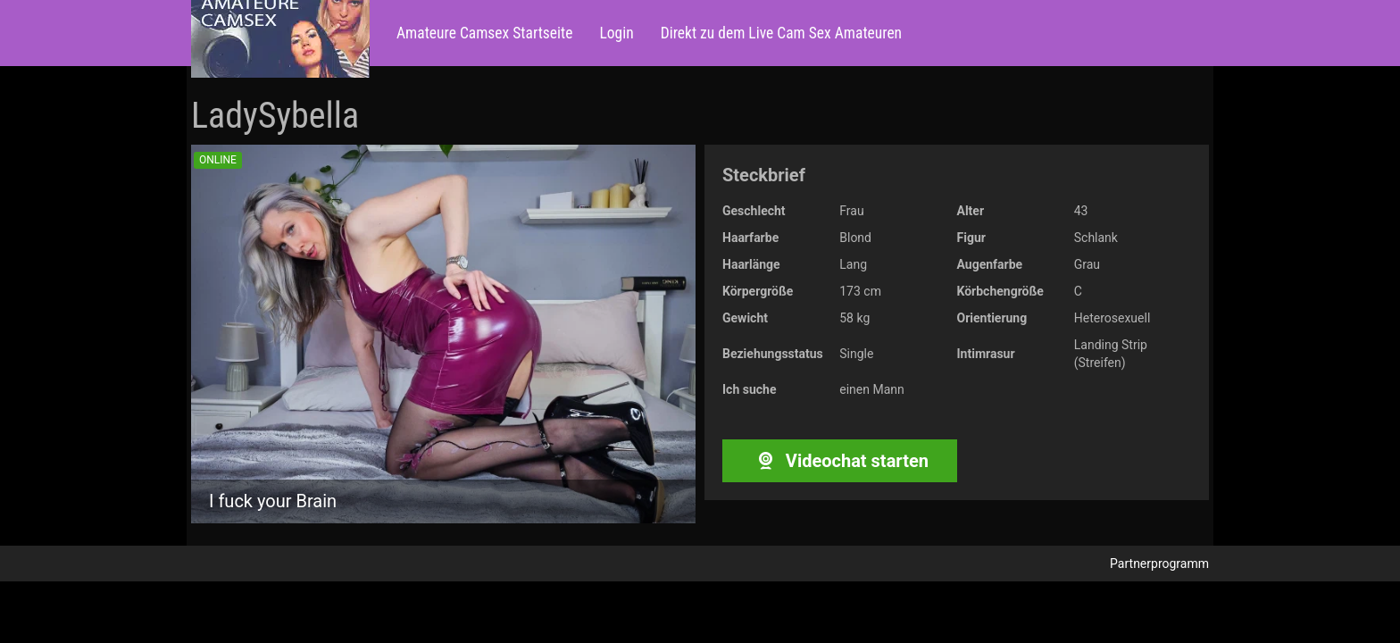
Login (616, 33)
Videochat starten (840, 461)
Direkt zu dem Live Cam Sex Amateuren (781, 33)
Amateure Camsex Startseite (484, 33)
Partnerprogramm (1159, 563)
